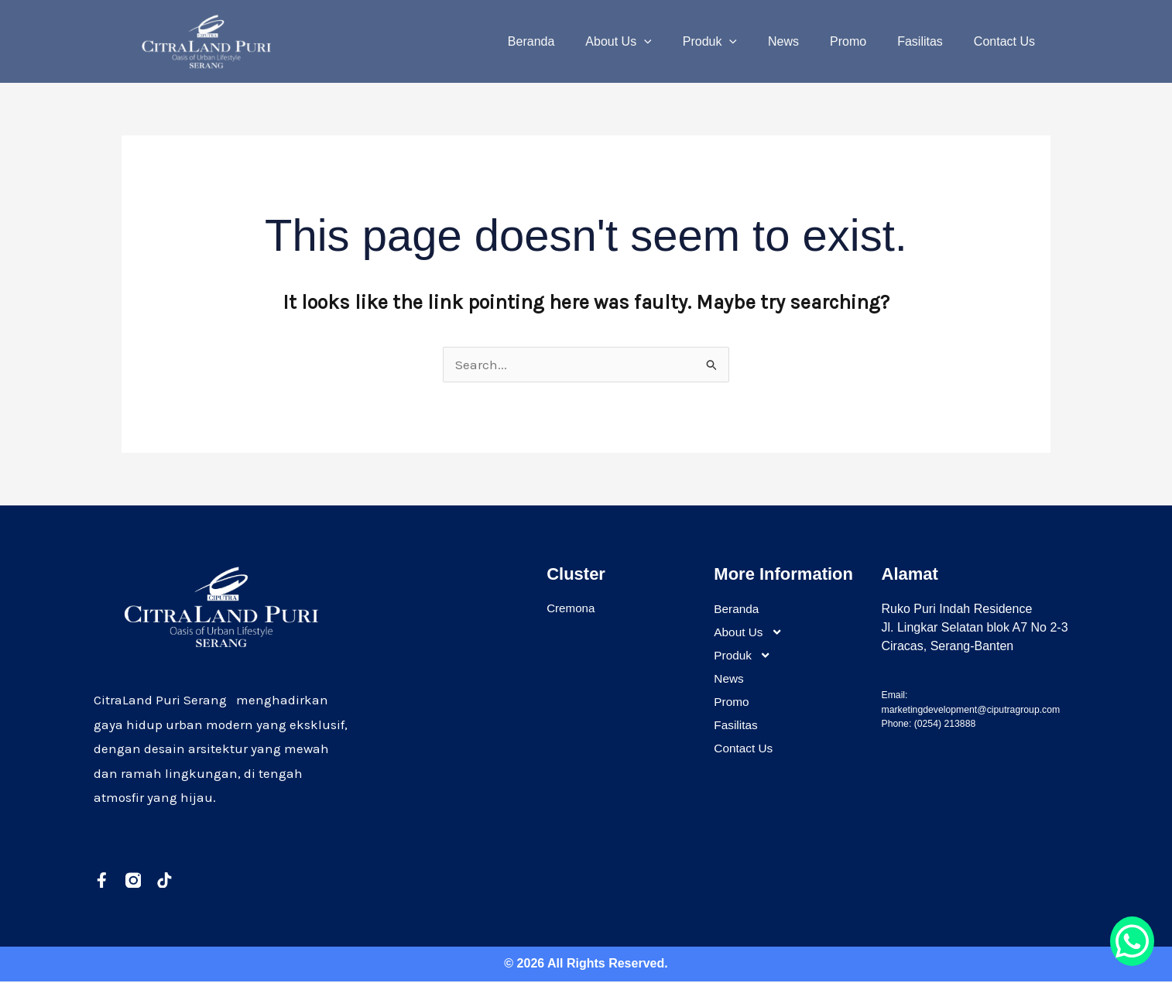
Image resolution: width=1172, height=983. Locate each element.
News (805, 41)
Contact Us (1007, 41)
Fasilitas (929, 41)
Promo (863, 41)
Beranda (571, 41)
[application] (678, 42)
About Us (652, 42)
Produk (738, 42)
